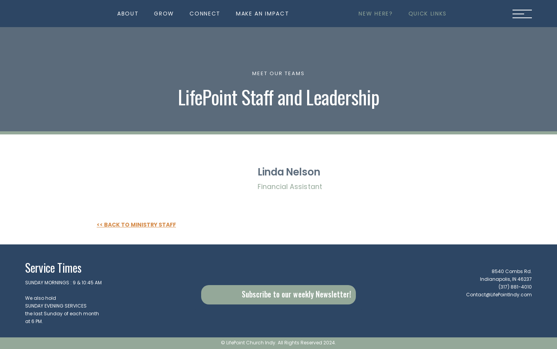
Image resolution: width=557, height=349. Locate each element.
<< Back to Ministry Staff (136, 225)
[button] (127, 13)
